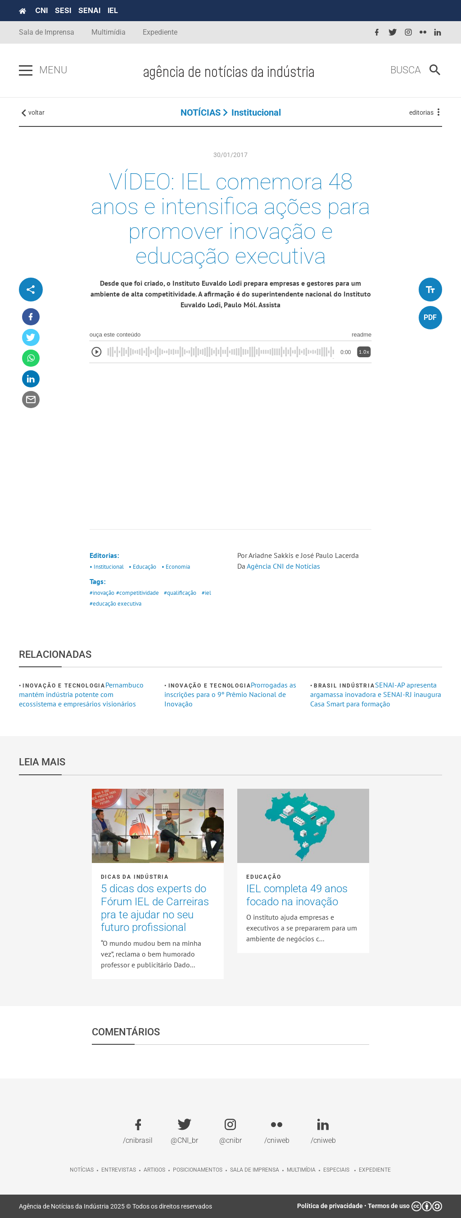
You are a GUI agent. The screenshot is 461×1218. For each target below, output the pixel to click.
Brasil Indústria (344, 686)
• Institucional (107, 567)
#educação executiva (115, 603)
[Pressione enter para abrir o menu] (25, 70)
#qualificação (180, 593)
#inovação (102, 593)
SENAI (89, 10)
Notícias (82, 1170)
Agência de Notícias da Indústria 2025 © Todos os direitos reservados (115, 1206)
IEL (113, 10)
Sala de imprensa (254, 1170)
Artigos (154, 1170)
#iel (206, 593)
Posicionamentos (197, 1170)
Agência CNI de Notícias (284, 566)
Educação (263, 877)
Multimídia (108, 32)
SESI (63, 10)
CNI (41, 10)
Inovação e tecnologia (64, 686)
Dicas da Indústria (135, 877)
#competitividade (137, 593)
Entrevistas (118, 1170)
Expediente (160, 32)
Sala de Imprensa (46, 32)
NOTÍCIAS (201, 112)
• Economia (176, 567)
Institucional (256, 112)
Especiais (336, 1170)
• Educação (142, 567)
